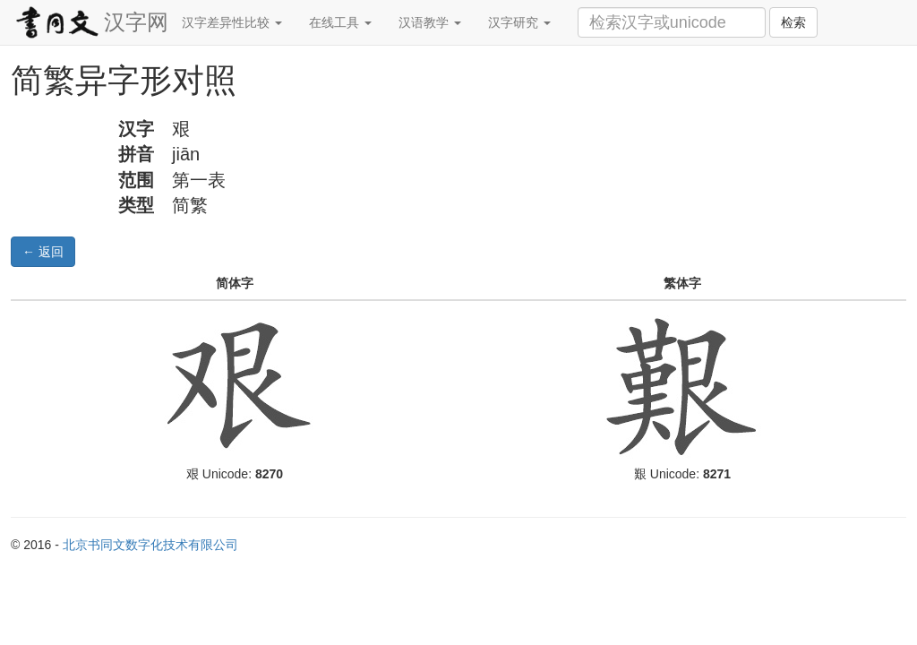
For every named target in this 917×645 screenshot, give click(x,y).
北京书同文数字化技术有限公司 (150, 545)
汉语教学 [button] (430, 22)
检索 (793, 22)
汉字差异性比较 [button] (232, 22)
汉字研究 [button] (519, 22)
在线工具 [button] (340, 22)
